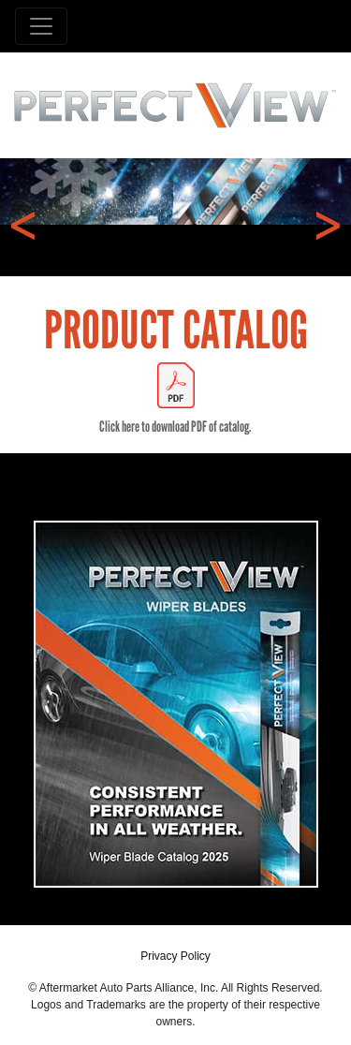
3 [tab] (190, 245)
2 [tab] (162, 245)
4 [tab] (218, 245)
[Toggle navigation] (41, 26)
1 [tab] (133, 245)
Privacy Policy (175, 956)
